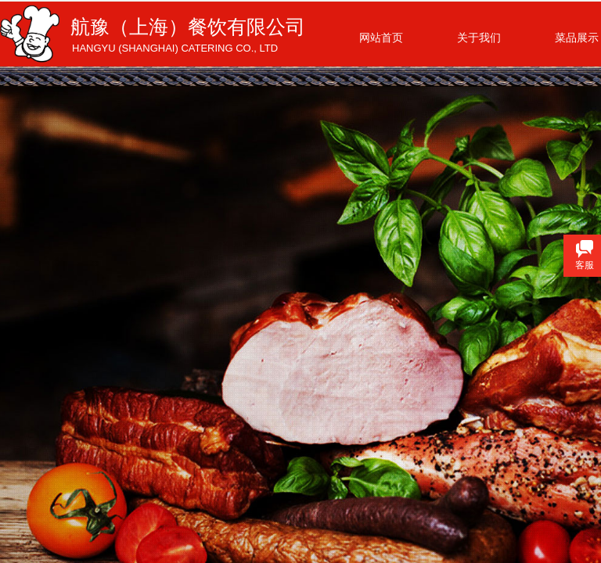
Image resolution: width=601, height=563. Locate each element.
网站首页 (381, 37)
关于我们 (479, 37)
